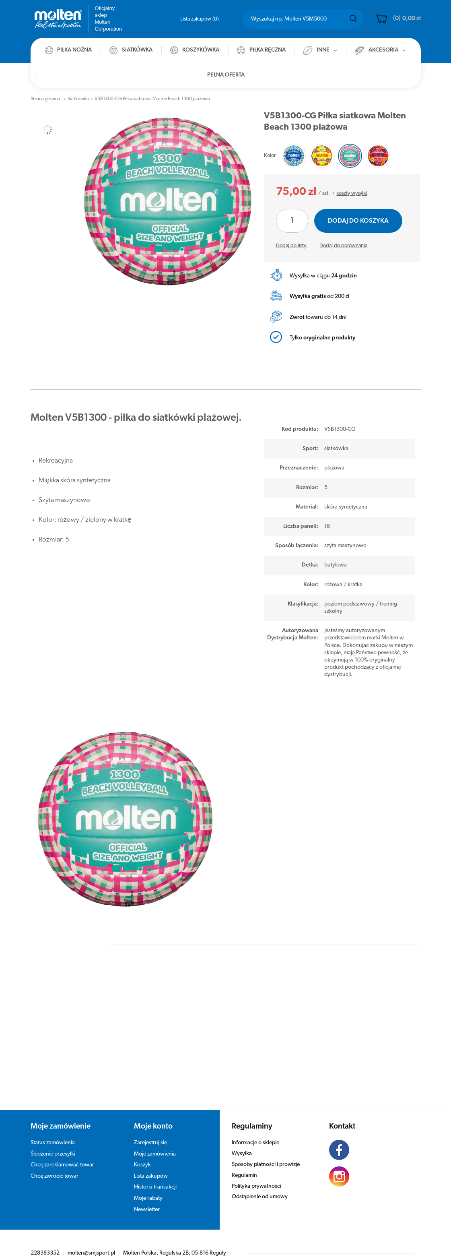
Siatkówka (78, 99)
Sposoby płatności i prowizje (266, 1152)
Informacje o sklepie (255, 1131)
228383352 (45, 1241)
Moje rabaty (148, 1186)
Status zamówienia (53, 1131)
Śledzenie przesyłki (53, 1142)
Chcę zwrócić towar (54, 1164)
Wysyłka (242, 1142)
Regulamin (244, 1163)
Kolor (270, 155)
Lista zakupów (199, 19)
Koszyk (142, 1153)
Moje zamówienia (155, 1142)
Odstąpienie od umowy (260, 1185)
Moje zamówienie (61, 1114)
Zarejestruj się (150, 1131)
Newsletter (147, 1198)
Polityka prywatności (256, 1174)
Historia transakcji (155, 1175)
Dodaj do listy (291, 245)
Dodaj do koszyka (358, 221)
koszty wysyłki (351, 193)
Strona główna (45, 99)
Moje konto (153, 1114)
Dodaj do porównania (343, 245)
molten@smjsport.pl (91, 1241)
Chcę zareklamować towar (62, 1153)
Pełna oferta (226, 75)
